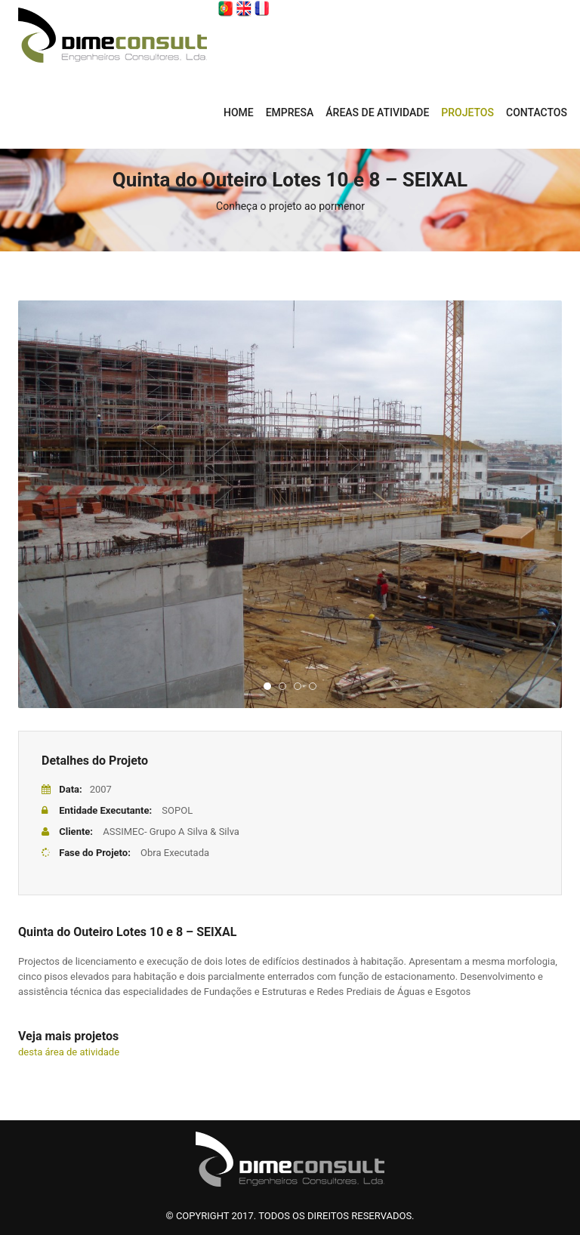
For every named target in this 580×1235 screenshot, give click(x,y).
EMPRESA (290, 112)
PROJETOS (467, 112)
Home (239, 112)
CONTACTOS (536, 112)
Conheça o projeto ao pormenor (290, 206)
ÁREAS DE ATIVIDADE (377, 112)
